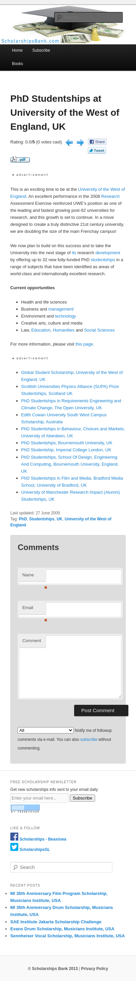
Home (17, 50)
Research (110, 196)
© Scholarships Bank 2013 (53, 968)
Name (34, 576)
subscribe (88, 739)
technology (65, 316)
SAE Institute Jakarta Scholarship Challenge (55, 921)
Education (41, 330)
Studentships (42, 519)
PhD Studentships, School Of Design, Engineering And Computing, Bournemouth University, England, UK (70, 464)
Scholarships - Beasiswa (42, 839)
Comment (31, 640)
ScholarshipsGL (34, 849)
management (60, 309)
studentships (103, 259)
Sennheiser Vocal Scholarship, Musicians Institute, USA (67, 935)
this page (84, 344)
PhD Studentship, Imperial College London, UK (66, 449)
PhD (23, 519)
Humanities (63, 330)
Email (34, 609)
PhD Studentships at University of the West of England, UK (64, 112)
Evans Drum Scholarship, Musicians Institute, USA (62, 928)
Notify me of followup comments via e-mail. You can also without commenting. (65, 739)
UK (59, 519)
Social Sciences (99, 330)
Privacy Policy (94, 968)
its (74, 252)
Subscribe (41, 50)
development (107, 252)
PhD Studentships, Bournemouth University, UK (66, 442)
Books (17, 63)
